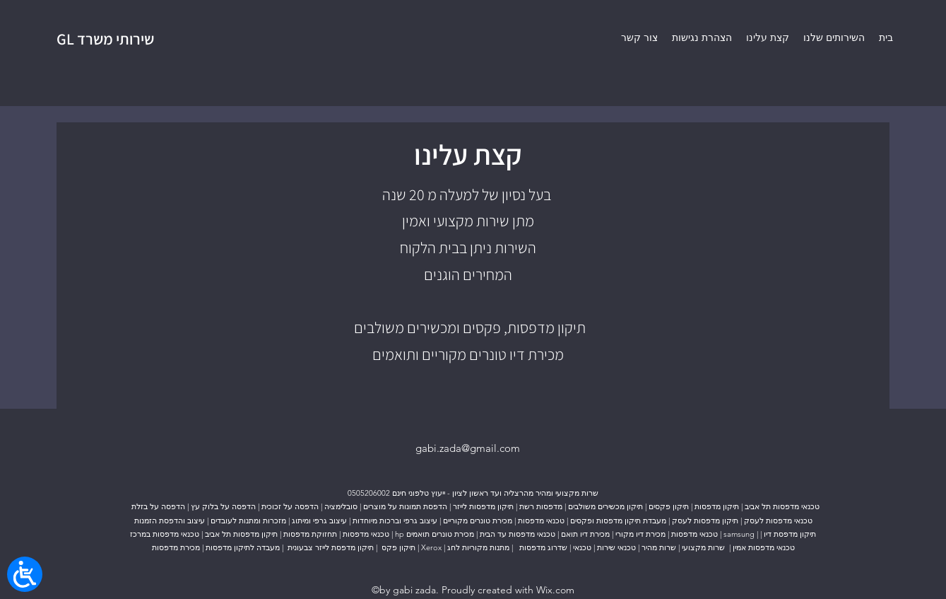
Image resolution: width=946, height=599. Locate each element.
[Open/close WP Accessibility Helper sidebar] (24, 574)
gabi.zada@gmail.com (467, 448)
